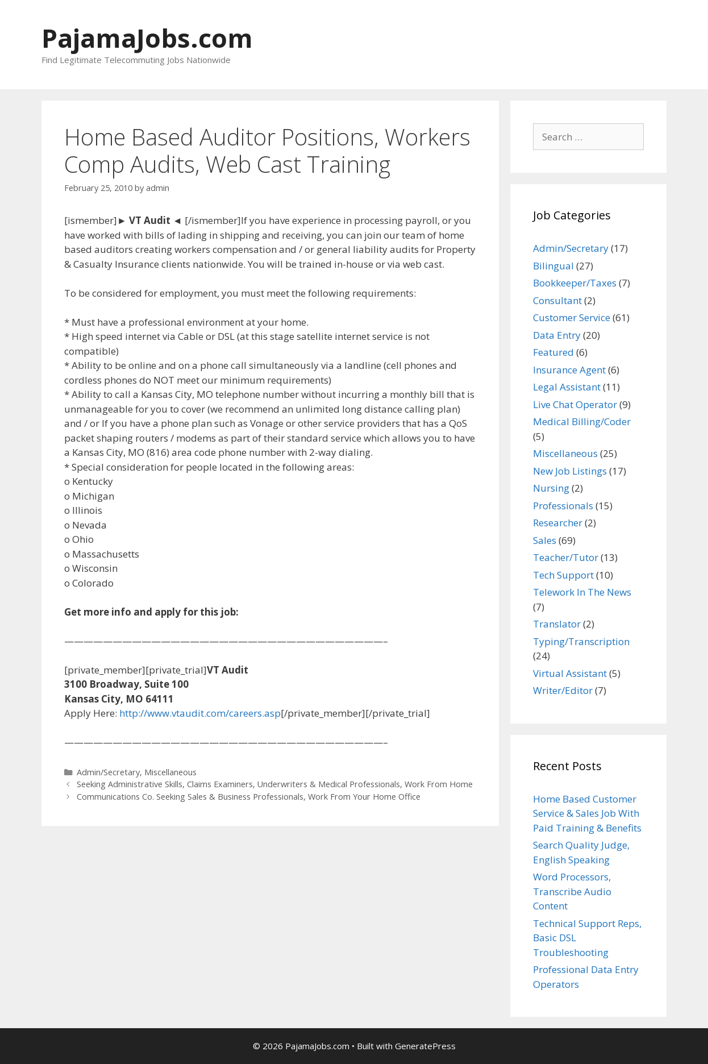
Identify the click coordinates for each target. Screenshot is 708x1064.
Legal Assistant (567, 386)
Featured (553, 352)
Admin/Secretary (108, 772)
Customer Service (571, 317)
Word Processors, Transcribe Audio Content (572, 891)
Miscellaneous (170, 772)
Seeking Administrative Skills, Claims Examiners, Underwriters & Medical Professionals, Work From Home (275, 784)
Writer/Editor (563, 690)
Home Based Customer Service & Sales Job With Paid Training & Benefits (587, 813)
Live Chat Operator (575, 404)
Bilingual (553, 265)
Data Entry (557, 335)
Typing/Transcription (581, 641)
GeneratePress (425, 1045)
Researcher (557, 522)
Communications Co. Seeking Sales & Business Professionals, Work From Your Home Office (248, 796)
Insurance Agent (569, 369)
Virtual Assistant (570, 673)
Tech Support (563, 574)
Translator (557, 623)
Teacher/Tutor (565, 557)
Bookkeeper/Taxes (575, 282)
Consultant (557, 300)
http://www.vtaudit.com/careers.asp (200, 713)
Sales (544, 540)
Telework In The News (582, 591)
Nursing (551, 487)
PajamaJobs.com (147, 37)
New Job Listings (570, 470)
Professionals (563, 505)
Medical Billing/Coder (582, 421)
